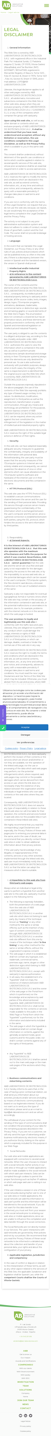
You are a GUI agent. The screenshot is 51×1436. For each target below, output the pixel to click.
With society (25, 1375)
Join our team (25, 1400)
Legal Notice (25, 1421)
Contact (25, 1408)
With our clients (25, 1368)
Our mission (25, 1358)
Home (3, 12)
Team (26, 1386)
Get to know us (26, 1354)
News (25, 1404)
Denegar (25, 735)
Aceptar (25, 727)
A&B (25, 1351)
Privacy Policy (26, 748)
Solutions (25, 1390)
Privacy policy (25, 1426)
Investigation (25, 1382)
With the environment (25, 1372)
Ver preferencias (25, 742)
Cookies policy (11, 748)
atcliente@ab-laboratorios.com (25, 1341)
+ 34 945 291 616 (25, 1336)
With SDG (25, 1378)
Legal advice (40, 748)
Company (25, 1393)
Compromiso (25, 1365)
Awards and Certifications (26, 1361)
